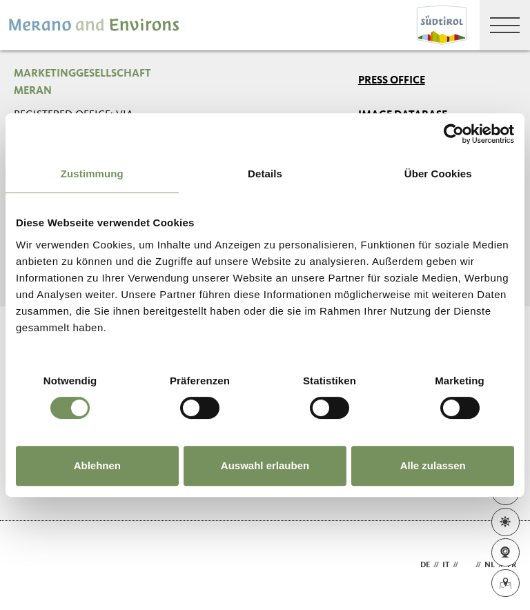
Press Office (391, 80)
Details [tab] (265, 173)
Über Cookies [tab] (438, 173)
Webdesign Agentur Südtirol (31, 565)
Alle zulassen (433, 465)
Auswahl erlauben (265, 465)
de (425, 565)
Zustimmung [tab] (92, 173)
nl (489, 565)
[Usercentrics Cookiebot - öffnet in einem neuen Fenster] (453, 134)
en (467, 565)
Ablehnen (97, 465)
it (445, 565)
